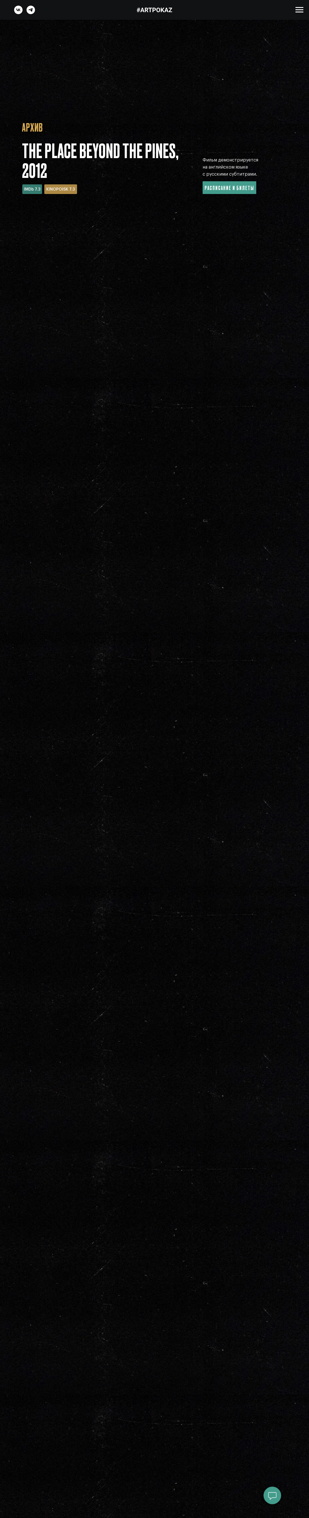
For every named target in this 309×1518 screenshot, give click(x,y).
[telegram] (31, 12)
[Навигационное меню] (299, 10)
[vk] (18, 12)
